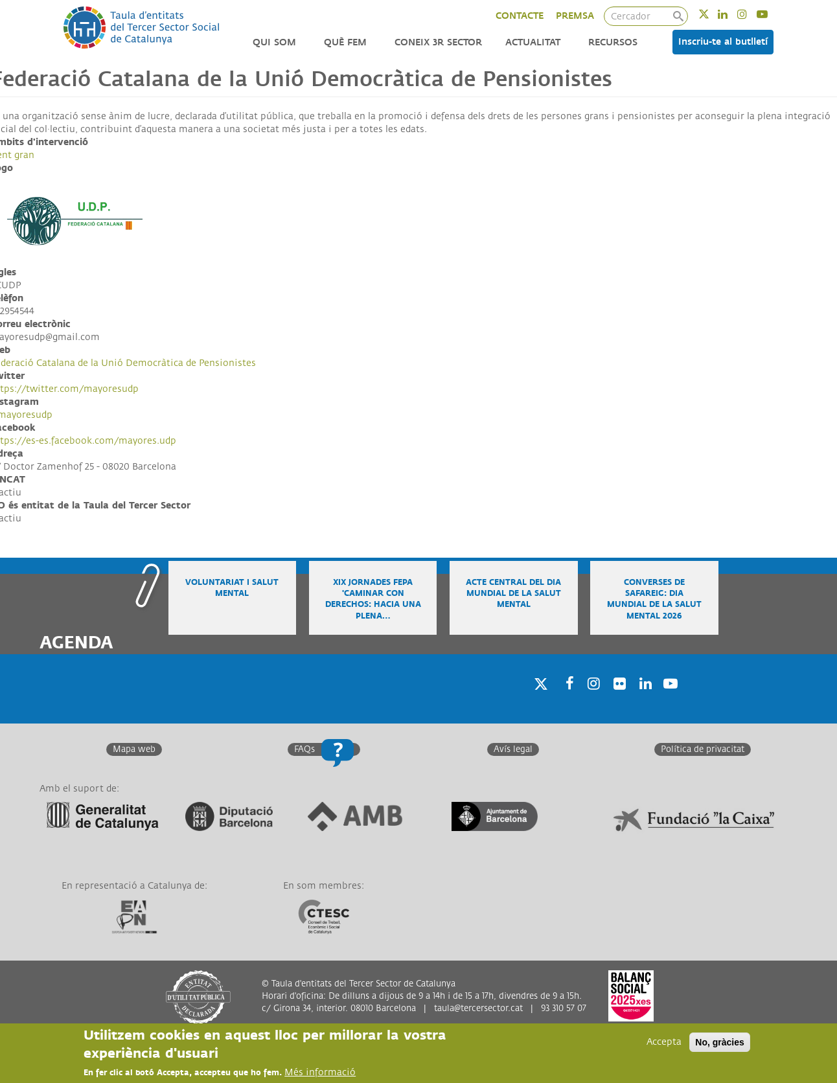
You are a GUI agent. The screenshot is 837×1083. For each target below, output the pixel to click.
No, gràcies (719, 1043)
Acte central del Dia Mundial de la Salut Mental (513, 594)
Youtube (771, 14)
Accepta (664, 1042)
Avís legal (513, 749)
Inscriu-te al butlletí (723, 41)
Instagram (750, 14)
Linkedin (731, 14)
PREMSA (575, 15)
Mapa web (134, 749)
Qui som (274, 42)
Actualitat (532, 42)
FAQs (304, 749)
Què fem (345, 42)
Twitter (712, 14)
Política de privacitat (702, 749)
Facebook (565, 700)
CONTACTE (520, 15)
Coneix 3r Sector (438, 42)
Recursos (612, 42)
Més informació (320, 1073)
